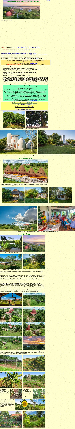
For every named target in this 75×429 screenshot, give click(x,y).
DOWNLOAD (34, 63)
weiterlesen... (34, 100)
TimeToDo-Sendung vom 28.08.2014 (24, 104)
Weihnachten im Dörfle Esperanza (26, 50)
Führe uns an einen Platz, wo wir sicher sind (28, 47)
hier (37, 58)
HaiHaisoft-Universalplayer (42, 54)
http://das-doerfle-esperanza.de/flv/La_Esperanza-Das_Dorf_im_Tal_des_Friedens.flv (19, 53)
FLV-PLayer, (30, 54)
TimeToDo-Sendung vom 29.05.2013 (24, 109)
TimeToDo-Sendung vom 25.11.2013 (24, 107)
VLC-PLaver (34, 54)
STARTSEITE (49, 0)
